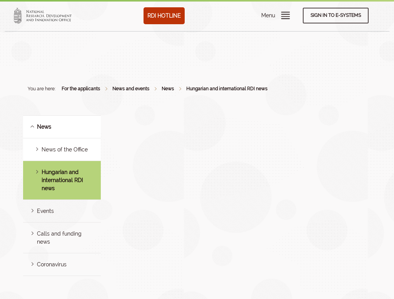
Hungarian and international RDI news (226, 88)
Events (45, 211)
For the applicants (81, 88)
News (168, 88)
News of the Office (65, 149)
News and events (130, 88)
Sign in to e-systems (336, 15)
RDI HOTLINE (164, 16)
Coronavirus (52, 264)
